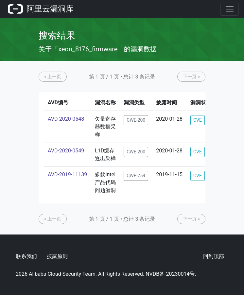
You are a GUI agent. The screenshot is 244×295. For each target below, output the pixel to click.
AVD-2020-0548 (66, 119)
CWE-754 (136, 175)
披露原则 (57, 256)
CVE (197, 120)
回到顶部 (213, 256)
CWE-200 (136, 120)
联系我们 (26, 256)
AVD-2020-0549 (66, 151)
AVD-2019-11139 (67, 174)
